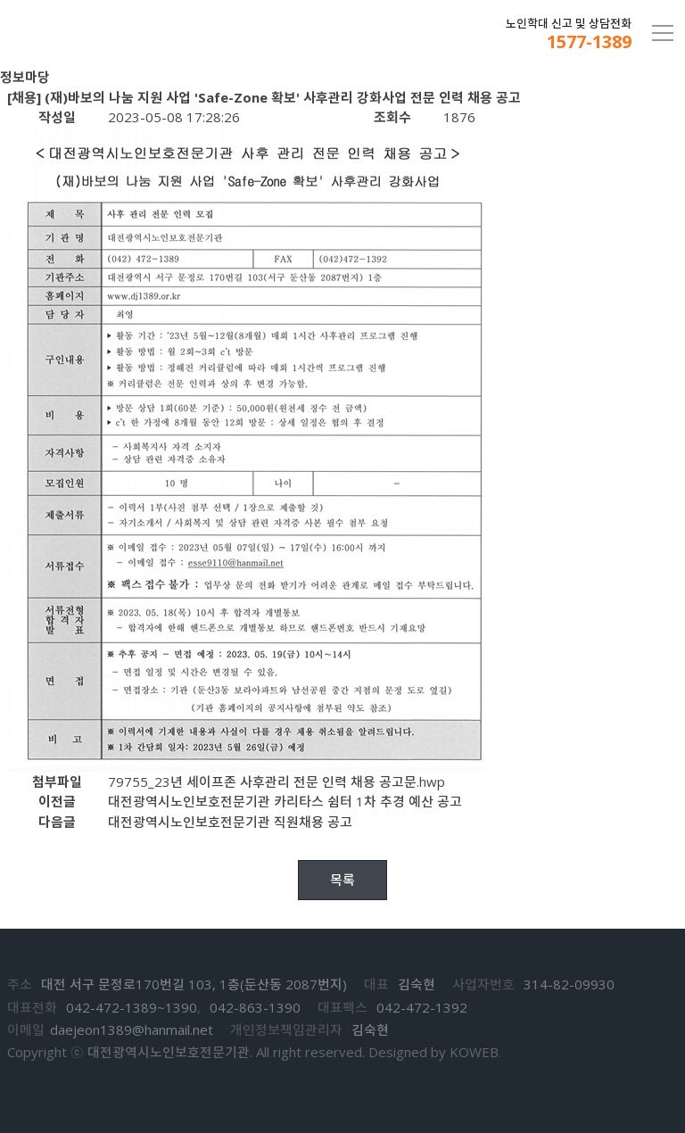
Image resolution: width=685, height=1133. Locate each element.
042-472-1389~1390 (131, 1007)
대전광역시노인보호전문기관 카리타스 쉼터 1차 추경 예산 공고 (285, 801)
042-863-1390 (255, 1007)
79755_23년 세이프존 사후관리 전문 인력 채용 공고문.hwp (276, 781)
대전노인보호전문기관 (105, 33)
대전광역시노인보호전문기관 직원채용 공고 (230, 822)
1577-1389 (589, 42)
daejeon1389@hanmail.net (131, 1029)
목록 (342, 880)
